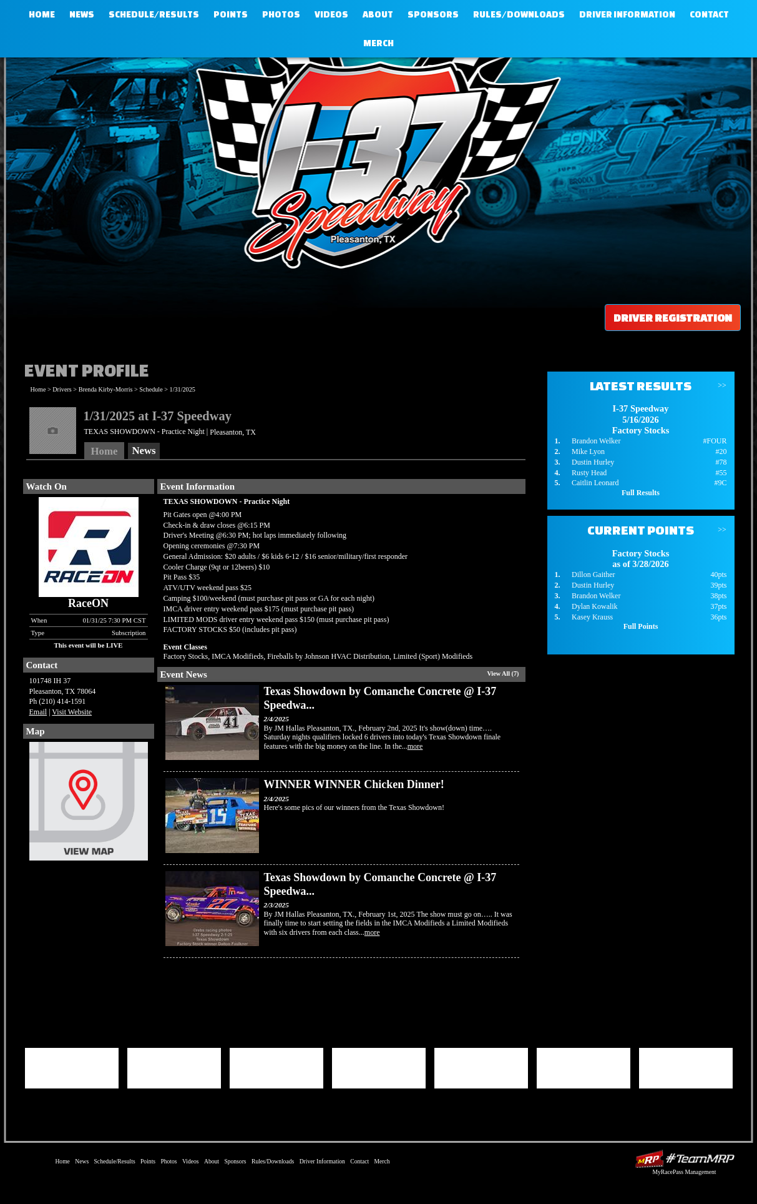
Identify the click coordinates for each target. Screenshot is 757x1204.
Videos (331, 14)
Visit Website (72, 712)
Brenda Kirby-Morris (106, 389)
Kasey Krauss (592, 617)
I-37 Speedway (375, 159)
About (378, 14)
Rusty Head (589, 472)
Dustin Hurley (593, 462)
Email (38, 712)
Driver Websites (684, 1158)
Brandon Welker (596, 441)
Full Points (640, 626)
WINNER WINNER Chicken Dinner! (354, 784)
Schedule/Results (154, 14)
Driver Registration (672, 317)
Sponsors (433, 14)
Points (230, 14)
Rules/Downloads (519, 14)
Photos (281, 14)
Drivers (62, 389)
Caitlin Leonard (595, 482)
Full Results (641, 492)
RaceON (88, 603)
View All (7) (503, 673)
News (81, 14)
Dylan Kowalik (595, 606)
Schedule (150, 389)
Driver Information (627, 14)
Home (42, 14)
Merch (378, 43)
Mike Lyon (588, 451)
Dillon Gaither (593, 574)
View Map (88, 804)
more (415, 746)
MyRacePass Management (684, 1171)
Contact (709, 14)
